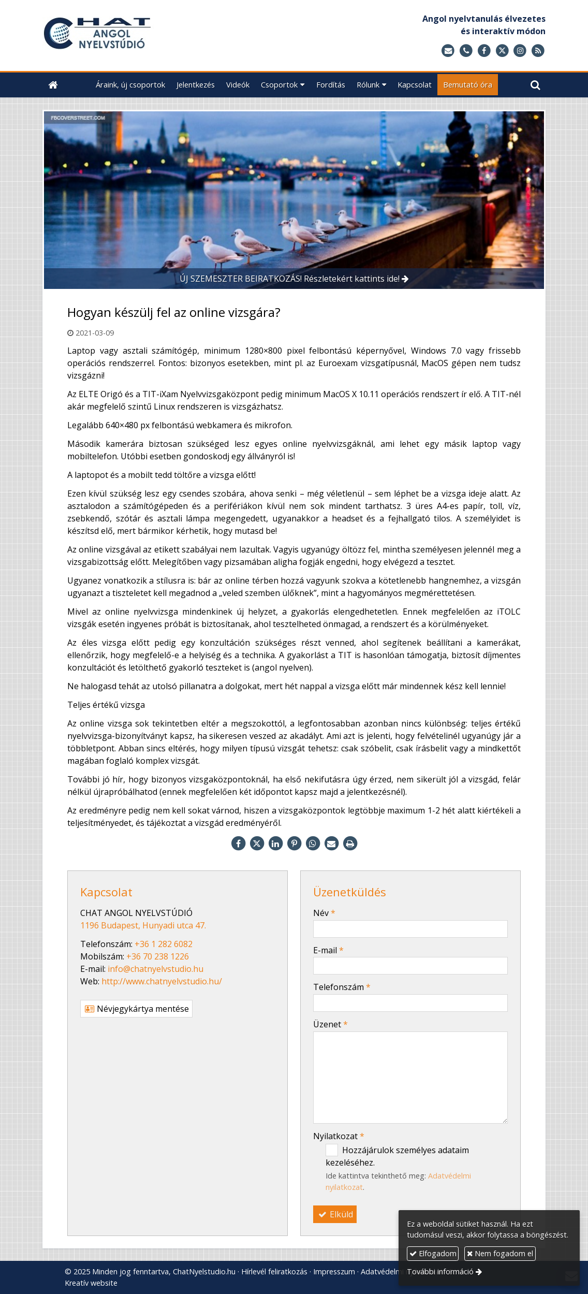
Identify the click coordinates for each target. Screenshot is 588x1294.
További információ (440, 1271)
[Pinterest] (294, 843)
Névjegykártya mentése (136, 1008)
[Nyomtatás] (350, 843)
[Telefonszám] (466, 51)
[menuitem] (130, 84)
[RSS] (538, 51)
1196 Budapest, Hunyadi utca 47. (143, 925)
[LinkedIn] (275, 843)
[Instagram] (519, 51)
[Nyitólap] (155, 35)
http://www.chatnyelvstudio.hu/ (161, 981)
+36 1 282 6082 (164, 944)
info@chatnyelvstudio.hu (155, 969)
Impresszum (334, 1271)
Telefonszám (342, 987)
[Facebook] (484, 51)
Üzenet (330, 1024)
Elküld (335, 1214)
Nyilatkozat (338, 1136)
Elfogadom (433, 1253)
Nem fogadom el (500, 1253)
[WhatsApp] (312, 843)
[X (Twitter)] (502, 51)
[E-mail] (447, 51)
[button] (535, 84)
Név (324, 913)
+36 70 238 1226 (157, 956)
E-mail (328, 950)
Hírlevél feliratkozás (274, 1271)
